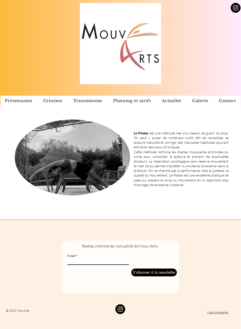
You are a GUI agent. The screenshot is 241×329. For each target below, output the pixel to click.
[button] (53, 101)
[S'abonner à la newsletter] (154, 272)
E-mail (71, 255)
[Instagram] (236, 8)
